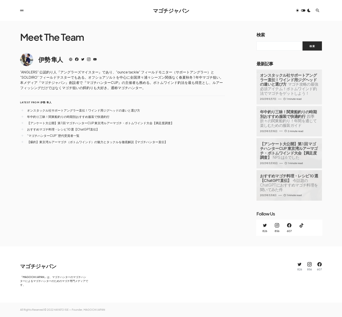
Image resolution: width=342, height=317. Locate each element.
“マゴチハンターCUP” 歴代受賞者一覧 (53, 135)
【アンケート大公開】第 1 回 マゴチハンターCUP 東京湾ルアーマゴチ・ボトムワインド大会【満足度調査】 (100, 123)
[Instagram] (277, 228)
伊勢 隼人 (50, 59)
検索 (260, 34)
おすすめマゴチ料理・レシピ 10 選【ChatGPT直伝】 (63, 129)
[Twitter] (265, 228)
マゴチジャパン (171, 10)
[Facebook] (289, 228)
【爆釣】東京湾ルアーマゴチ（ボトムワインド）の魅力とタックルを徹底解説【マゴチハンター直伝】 (97, 142)
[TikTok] (301, 228)
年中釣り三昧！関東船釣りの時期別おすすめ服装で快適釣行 (68, 117)
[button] (21, 10)
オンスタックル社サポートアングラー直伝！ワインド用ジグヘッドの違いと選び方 (83, 110)
